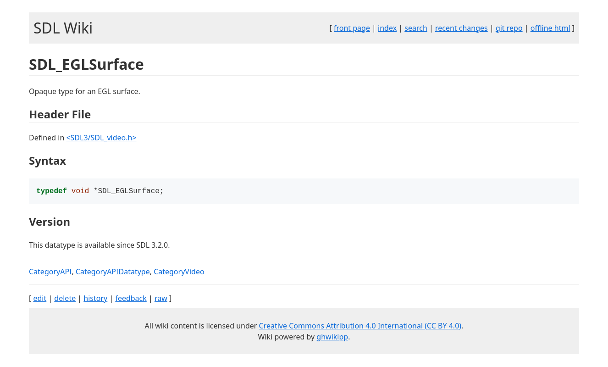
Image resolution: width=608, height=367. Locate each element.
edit (39, 299)
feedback (130, 299)
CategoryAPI (50, 272)
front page (352, 28)
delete (65, 299)
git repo (509, 28)
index (387, 28)
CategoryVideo (179, 272)
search (415, 28)
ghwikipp (332, 338)
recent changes (461, 28)
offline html (550, 28)
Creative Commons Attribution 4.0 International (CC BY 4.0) (360, 327)
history (95, 299)
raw (161, 299)
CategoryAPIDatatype (113, 272)
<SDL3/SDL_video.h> (101, 138)
